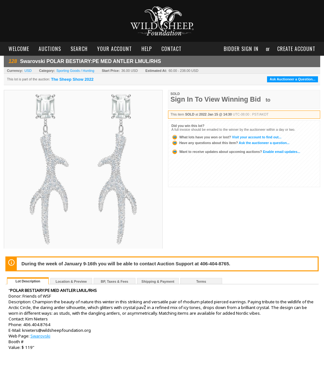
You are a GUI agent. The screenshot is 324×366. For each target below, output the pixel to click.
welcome (19, 49)
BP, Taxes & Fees (114, 281)
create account (296, 49)
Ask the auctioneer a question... (230, 143)
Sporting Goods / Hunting (75, 71)
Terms (201, 281)
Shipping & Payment (157, 281)
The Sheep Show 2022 (72, 79)
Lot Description (28, 281)
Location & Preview (71, 281)
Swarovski (40, 336)
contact (171, 49)
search (79, 49)
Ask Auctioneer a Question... (292, 79)
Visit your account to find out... (226, 137)
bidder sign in (241, 49)
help (146, 49)
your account (114, 49)
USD (28, 71)
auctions (50, 49)
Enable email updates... (235, 152)
